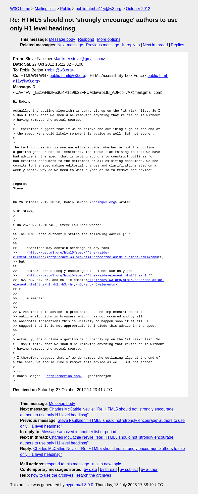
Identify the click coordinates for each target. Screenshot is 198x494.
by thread (108, 469)
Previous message (102, 45)
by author (149, 469)
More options (109, 39)
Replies (177, 45)
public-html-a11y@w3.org (98, 9)
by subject (129, 469)
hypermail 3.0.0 (79, 485)
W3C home (20, 9)
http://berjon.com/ (64, 376)
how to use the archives (52, 475)
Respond (86, 39)
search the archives (93, 475)
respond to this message (67, 464)
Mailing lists (45, 9)
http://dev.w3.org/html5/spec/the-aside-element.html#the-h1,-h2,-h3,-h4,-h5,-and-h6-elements (88, 282)
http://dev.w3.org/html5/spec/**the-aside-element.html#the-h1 (87, 275)
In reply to (131, 45)
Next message (70, 45)
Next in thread (155, 45)
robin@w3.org (59, 70)
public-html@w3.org (67, 75)
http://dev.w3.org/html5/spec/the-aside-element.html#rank (103, 257)
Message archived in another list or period (78, 432)
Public (65, 9)
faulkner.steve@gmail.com (79, 59)
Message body (62, 39)
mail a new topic (106, 464)
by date (90, 469)
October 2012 (138, 9)
